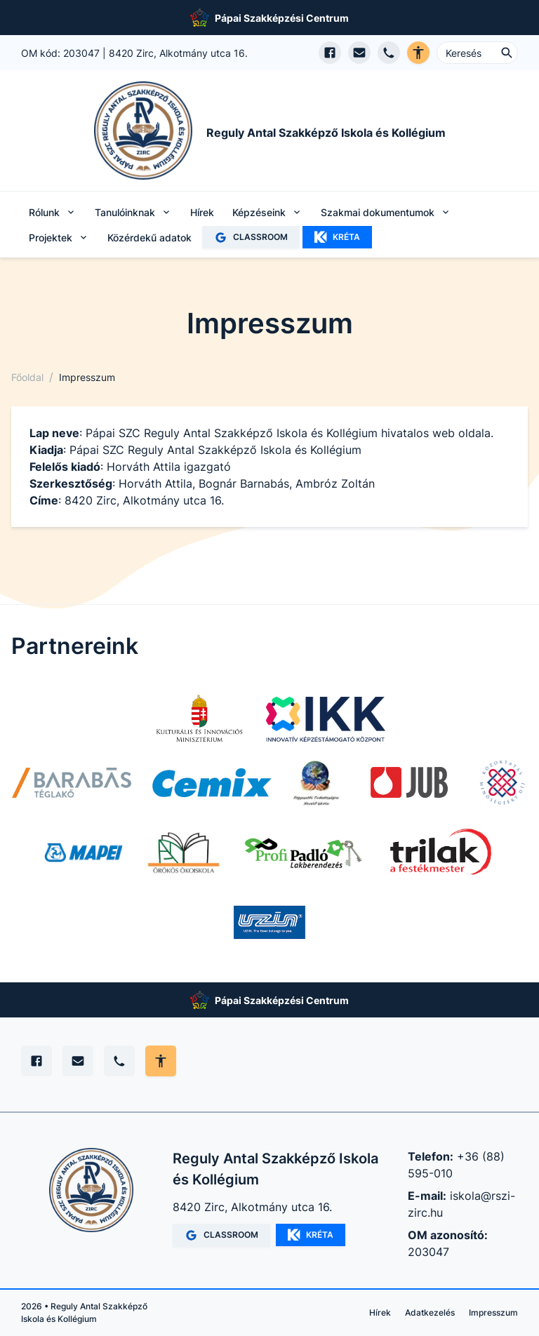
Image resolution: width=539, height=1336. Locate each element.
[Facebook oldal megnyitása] (330, 52)
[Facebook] (36, 1061)
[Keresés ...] (477, 52)
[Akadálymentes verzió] (418, 52)
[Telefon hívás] (389, 52)
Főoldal (27, 377)
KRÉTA (337, 237)
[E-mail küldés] (359, 52)
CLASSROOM (251, 237)
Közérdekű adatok (149, 237)
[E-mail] (77, 1061)
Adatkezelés (430, 1312)
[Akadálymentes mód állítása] (160, 1061)
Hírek (202, 212)
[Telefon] (119, 1061)
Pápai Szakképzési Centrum (282, 18)
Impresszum (493, 1312)
